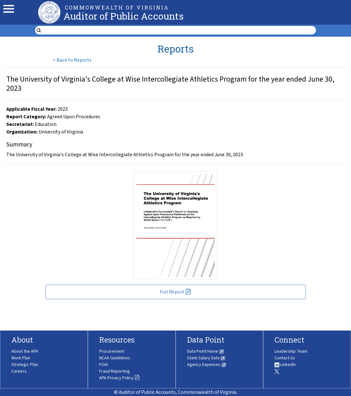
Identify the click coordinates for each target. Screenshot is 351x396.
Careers (19, 371)
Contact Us (285, 358)
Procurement (111, 351)
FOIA (103, 365)
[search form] (179, 30)
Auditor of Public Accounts (124, 16)
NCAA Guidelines (114, 358)
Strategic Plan (24, 365)
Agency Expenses (206, 365)
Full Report (175, 292)
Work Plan (20, 358)
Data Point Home (205, 351)
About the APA (24, 351)
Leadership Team (291, 351)
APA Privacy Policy (119, 378)
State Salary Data (206, 358)
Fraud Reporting (114, 371)
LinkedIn (285, 365)
